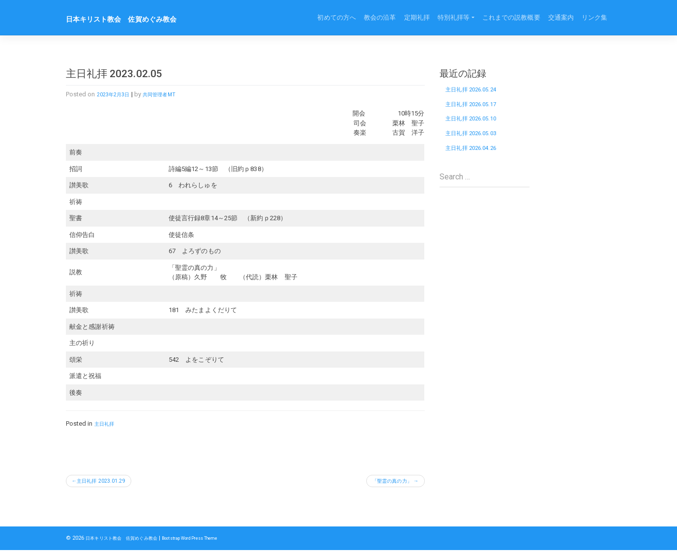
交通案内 (561, 17)
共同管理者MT (170, 94)
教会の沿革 (380, 17)
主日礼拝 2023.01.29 (109, 482)
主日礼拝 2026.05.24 (479, 92)
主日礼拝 (107, 423)
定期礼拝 (417, 17)
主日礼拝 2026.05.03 (479, 146)
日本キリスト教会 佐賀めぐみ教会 (137, 19)
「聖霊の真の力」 (383, 482)
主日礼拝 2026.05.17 (479, 110)
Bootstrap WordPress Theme (216, 541)
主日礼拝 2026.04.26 (479, 165)
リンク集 (594, 17)
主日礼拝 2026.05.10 (479, 128)
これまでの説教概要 (511, 17)
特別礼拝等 (454, 17)
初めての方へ (336, 17)
